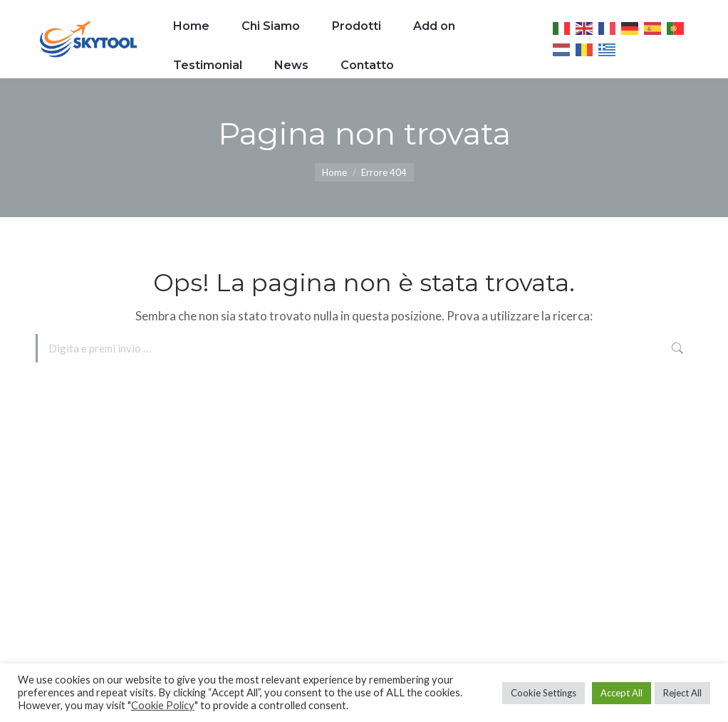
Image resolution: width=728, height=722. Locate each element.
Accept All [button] (621, 693)
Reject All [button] (682, 693)
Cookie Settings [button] (543, 693)
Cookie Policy (162, 705)
